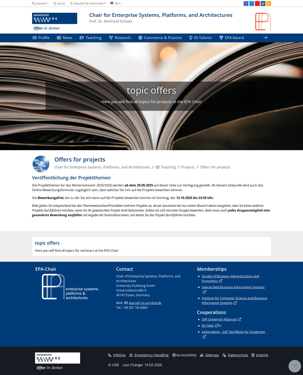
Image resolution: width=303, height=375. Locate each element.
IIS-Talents (200, 37)
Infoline (117, 355)
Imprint (260, 355)
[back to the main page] (263, 22)
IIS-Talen (208, 325)
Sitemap (209, 355)
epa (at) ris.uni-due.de (145, 303)
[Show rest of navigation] (265, 38)
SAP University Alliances (219, 319)
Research (120, 37)
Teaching (91, 37)
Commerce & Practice (160, 37)
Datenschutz (235, 355)
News (64, 37)
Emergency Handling (149, 355)
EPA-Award (231, 37)
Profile (41, 37)
